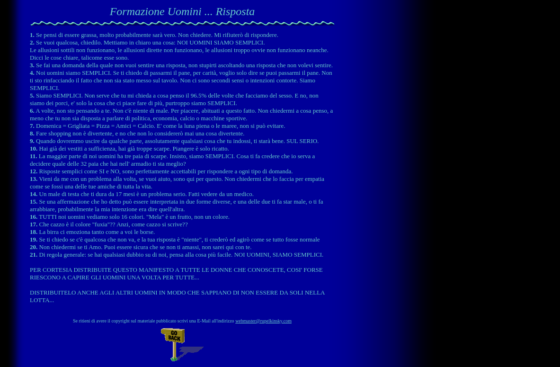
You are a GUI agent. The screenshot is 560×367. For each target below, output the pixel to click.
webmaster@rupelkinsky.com (263, 320)
